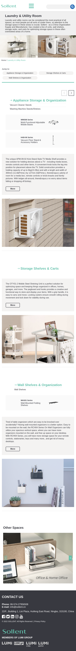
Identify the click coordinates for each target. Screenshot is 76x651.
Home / (4, 60)
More (12, 189)
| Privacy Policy (39, 621)
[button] (71, 93)
